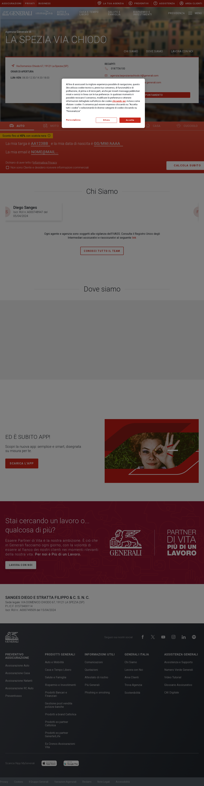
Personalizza (73, 120)
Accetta (130, 120)
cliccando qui (118, 101)
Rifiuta (106, 120)
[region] (103, 103)
